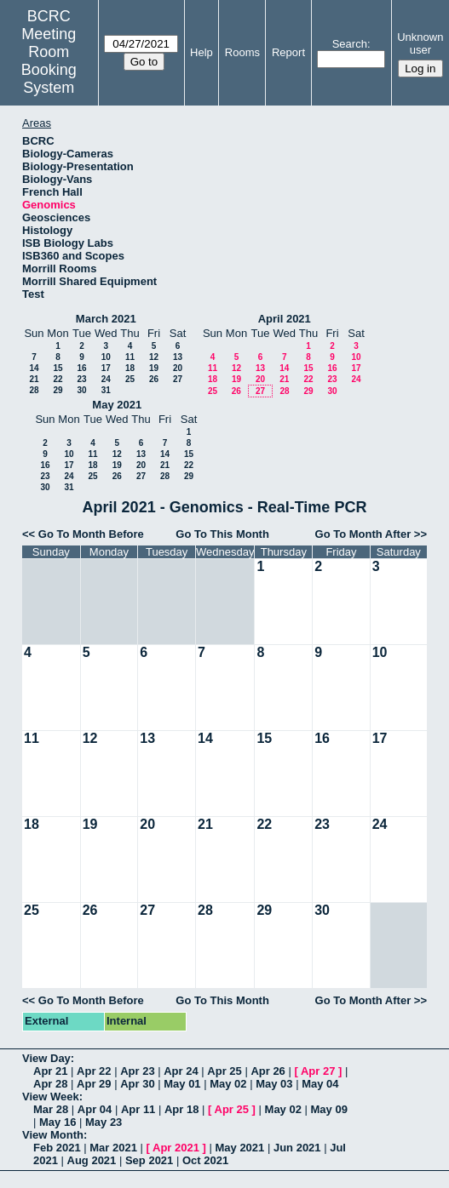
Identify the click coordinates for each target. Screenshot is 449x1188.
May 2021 (116, 404)
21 (33, 379)
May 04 (320, 1083)
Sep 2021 (149, 1160)
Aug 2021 (92, 1160)
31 (106, 390)
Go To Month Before (91, 534)
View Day (46, 1058)
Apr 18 (181, 1109)
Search (349, 43)
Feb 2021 (57, 1147)
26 (153, 379)
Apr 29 (94, 1083)
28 (33, 390)
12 (153, 357)
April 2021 (284, 318)
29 (57, 390)
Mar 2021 (113, 1147)
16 (81, 368)
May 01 (182, 1083)
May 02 (228, 1083)
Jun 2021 (297, 1147)
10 (106, 357)
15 (57, 368)
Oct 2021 (205, 1160)
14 (33, 368)
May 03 (274, 1083)
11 (130, 357)
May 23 (103, 1122)
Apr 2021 (176, 1147)
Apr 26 (267, 1071)
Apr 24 (181, 1071)
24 (106, 379)
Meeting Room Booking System (49, 61)
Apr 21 (50, 1071)
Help (201, 52)
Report (288, 52)
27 (177, 379)
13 (177, 357)
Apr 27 (318, 1071)
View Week (50, 1096)
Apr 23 (137, 1071)
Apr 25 (224, 1071)
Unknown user (420, 43)
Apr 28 (50, 1083)
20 (177, 368)
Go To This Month (222, 534)
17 (106, 368)
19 (153, 368)
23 (81, 379)
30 (81, 390)
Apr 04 (95, 1109)
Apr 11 (138, 1109)
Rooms (242, 52)
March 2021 (106, 318)
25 (130, 379)
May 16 (57, 1122)
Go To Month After (363, 534)
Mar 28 (50, 1109)
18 (130, 368)
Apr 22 (94, 1071)
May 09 (329, 1109)
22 (57, 379)
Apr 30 (137, 1083)
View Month (52, 1134)
